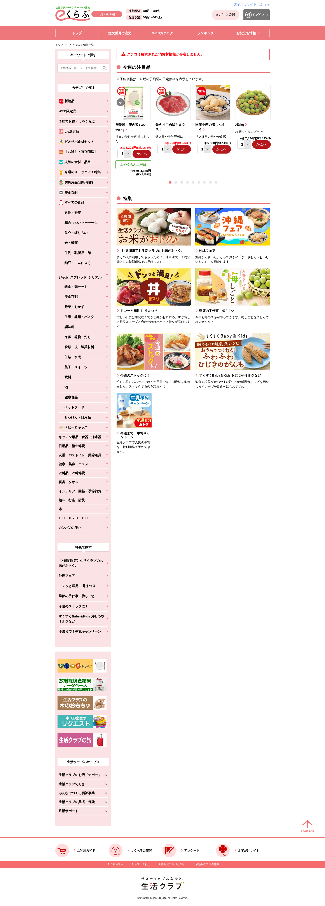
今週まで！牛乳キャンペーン (80, 631)
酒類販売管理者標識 (207, 864)
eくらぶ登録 (225, 15)
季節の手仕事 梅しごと (77, 596)
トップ (59, 44)
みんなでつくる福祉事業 (80, 794)
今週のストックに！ (73, 606)
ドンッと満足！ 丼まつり (77, 586)
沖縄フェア (67, 575)
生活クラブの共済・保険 (80, 803)
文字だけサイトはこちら (252, 4)
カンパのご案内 (70, 527)
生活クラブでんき (80, 785)
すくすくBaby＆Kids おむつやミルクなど (81, 618)
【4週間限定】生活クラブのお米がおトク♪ (81, 563)
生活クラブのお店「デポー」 (80, 775)
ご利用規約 (116, 864)
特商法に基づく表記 (173, 864)
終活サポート (80, 811)
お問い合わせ (142, 864)
